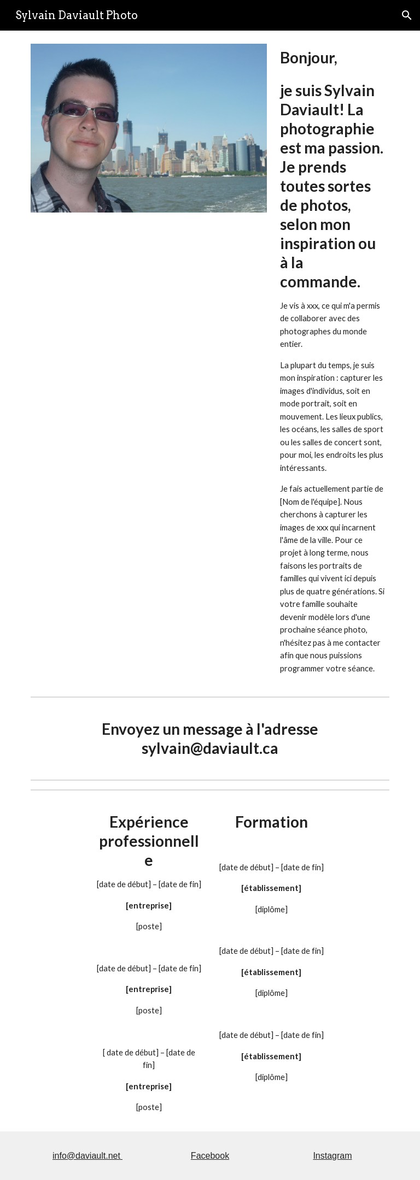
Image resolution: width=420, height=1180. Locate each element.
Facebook (210, 1155)
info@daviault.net (86, 1155)
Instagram (332, 1155)
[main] (332, 361)
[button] (407, 15)
